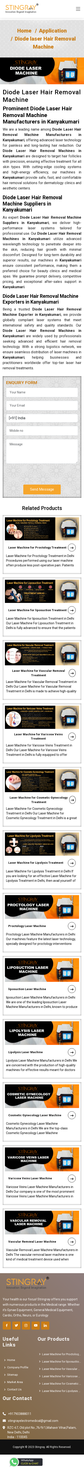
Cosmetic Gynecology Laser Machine (42, 1094)
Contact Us (14, 1389)
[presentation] (40, 472)
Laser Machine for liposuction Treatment (42, 588)
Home (24, 31)
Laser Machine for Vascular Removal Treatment (44, 651)
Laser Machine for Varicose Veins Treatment (45, 715)
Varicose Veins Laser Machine (42, 1157)
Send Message (42, 489)
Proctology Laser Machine (42, 904)
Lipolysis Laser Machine (42, 1030)
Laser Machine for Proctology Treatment (42, 526)
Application (53, 31)
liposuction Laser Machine (42, 967)
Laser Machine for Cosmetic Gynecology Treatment (43, 778)
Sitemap (12, 1374)
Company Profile (17, 1367)
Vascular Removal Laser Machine (42, 1220)
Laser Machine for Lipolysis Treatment (42, 841)
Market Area (15, 1382)
